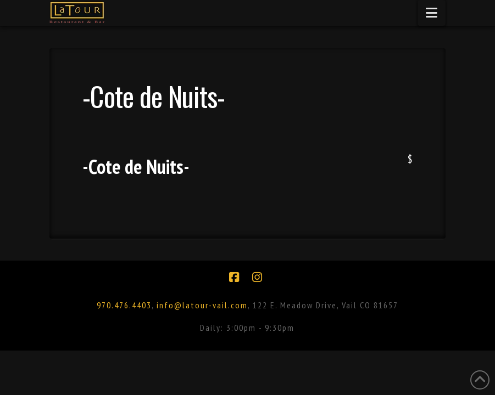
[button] (432, 13)
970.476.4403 (124, 305)
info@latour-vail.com (202, 305)
